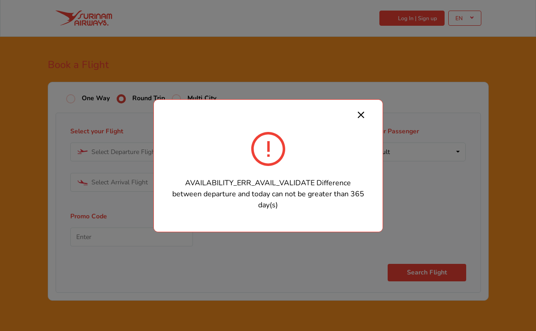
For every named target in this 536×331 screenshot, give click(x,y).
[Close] (361, 114)
